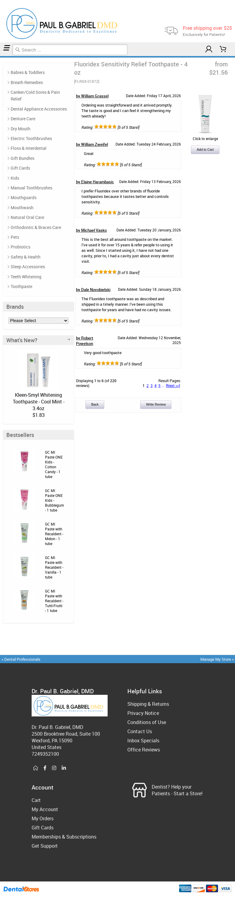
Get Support (45, 845)
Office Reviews (143, 749)
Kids (15, 178)
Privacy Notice (143, 713)
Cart (36, 800)
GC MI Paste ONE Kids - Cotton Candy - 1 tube (54, 464)
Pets (15, 237)
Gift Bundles (22, 158)
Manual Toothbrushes (31, 188)
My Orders (43, 818)
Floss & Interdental (29, 148)
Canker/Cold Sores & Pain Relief (35, 95)
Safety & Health (25, 257)
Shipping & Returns (148, 704)
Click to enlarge (205, 136)
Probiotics (20, 247)
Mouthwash (22, 207)
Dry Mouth (20, 129)
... (162, 385)
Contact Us (139, 731)
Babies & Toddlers (28, 72)
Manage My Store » (217, 659)
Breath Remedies (27, 82)
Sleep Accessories (28, 266)
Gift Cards (20, 168)
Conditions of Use (146, 722)
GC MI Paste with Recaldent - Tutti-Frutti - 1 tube (54, 601)
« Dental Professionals (21, 659)
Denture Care (23, 118)
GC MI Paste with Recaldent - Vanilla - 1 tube (54, 567)
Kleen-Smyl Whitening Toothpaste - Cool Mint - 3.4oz (38, 402)
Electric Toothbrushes (31, 138)
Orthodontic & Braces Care (36, 227)
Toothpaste (21, 286)
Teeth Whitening (26, 277)
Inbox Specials (143, 740)
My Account (45, 809)
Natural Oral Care (27, 217)
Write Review (156, 404)
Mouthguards (23, 197)
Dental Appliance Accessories (39, 109)
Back (94, 404)
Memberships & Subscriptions (64, 836)
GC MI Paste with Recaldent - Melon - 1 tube (54, 534)
